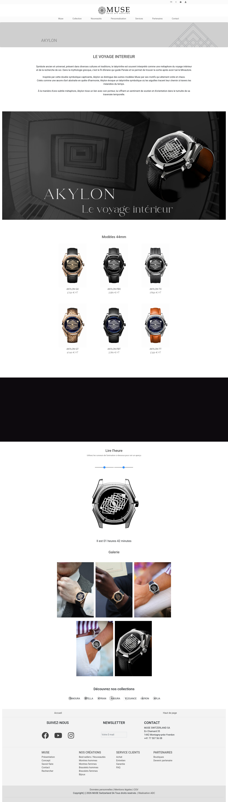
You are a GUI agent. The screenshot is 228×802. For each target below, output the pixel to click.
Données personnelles (101, 789)
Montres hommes (88, 760)
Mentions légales (123, 789)
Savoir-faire (47, 764)
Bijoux (82, 774)
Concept (46, 760)
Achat (119, 757)
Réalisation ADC (146, 793)
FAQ (118, 767)
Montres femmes (88, 764)
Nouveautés (99, 757)
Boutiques (158, 757)
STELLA (88, 698)
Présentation (48, 757)
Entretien (120, 760)
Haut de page (170, 713)
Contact (46, 767)
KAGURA (114, 698)
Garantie (120, 764)
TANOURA (74, 698)
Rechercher (47, 771)
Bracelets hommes (88, 767)
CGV (136, 789)
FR (171, 2)
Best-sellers (85, 757)
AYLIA (156, 698)
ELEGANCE (130, 698)
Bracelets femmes (88, 771)
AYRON (144, 698)
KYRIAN (101, 698)
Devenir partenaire (162, 760)
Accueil (58, 713)
